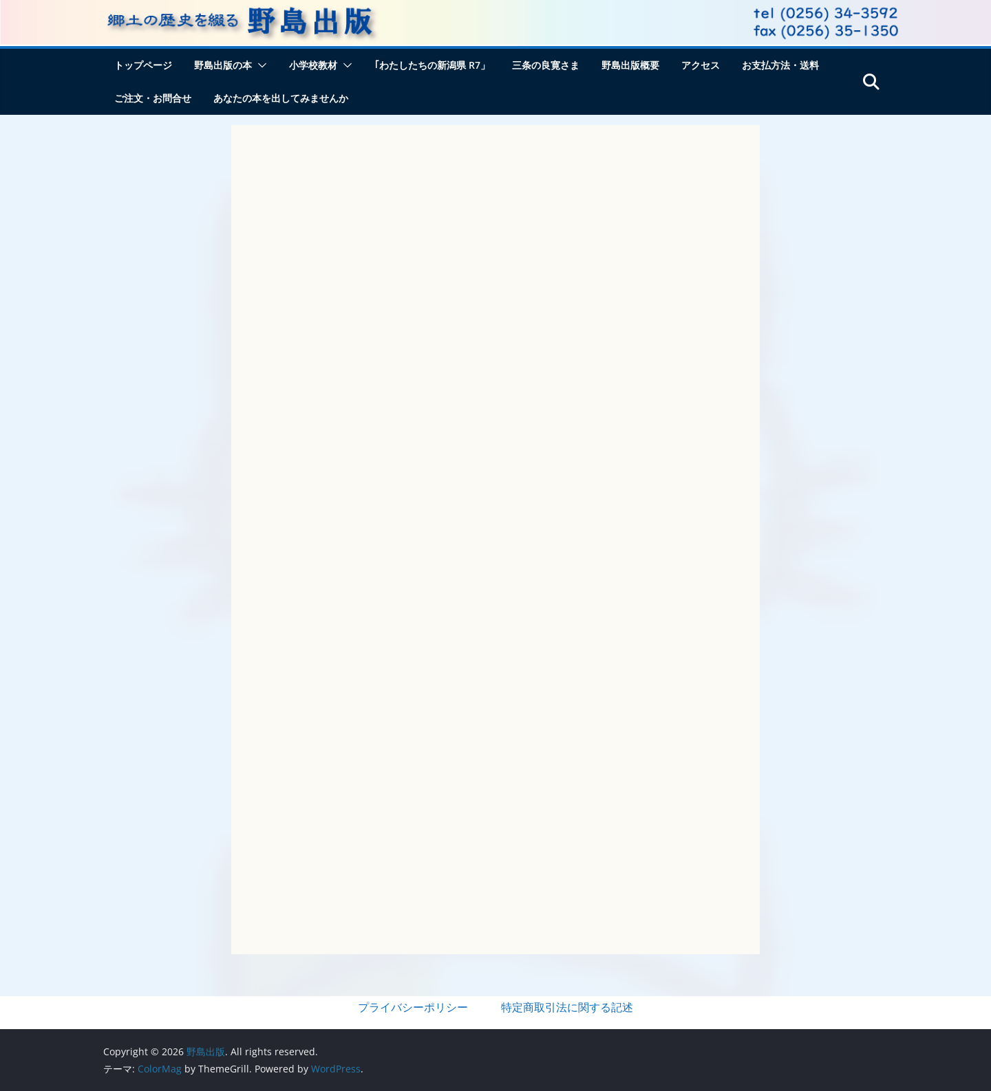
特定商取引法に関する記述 (567, 1007)
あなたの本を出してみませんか (280, 97)
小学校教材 (313, 64)
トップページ (143, 64)
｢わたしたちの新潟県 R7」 (432, 64)
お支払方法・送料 (780, 64)
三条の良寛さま (545, 64)
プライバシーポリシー (413, 1007)
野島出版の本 (223, 64)
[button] (259, 65)
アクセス (700, 64)
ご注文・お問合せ (152, 97)
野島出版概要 (630, 64)
